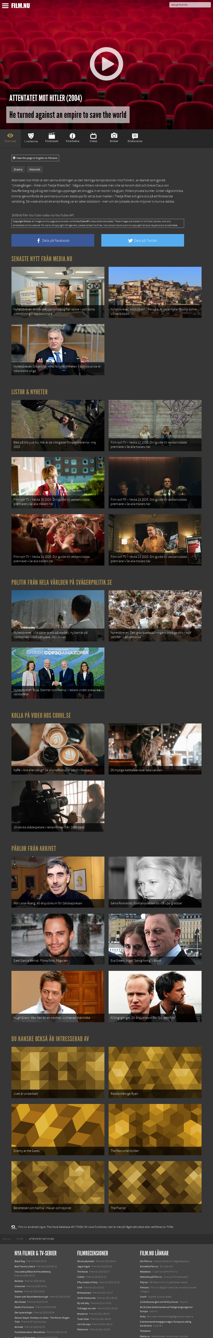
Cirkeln (81, 1250)
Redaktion (145, 1245)
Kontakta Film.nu (149, 1239)
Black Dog (20, 1234)
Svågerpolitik (147, 1318)
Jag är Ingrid (83, 1239)
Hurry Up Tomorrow (25, 1310)
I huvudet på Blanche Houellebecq (33, 1245)
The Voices (82, 1245)
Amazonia (82, 1286)
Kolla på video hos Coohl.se (41, 703)
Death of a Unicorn (24, 1280)
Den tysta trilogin (23, 1285)
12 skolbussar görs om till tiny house (159, 1275)
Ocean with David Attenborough (31, 1269)
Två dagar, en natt (86, 1281)
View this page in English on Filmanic (35, 158)
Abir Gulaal (20, 1275)
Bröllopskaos (84, 1265)
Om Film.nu (146, 1234)
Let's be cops (84, 1297)
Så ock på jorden (85, 1234)
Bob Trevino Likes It (25, 1239)
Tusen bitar (83, 1292)
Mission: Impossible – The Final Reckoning (37, 1315)
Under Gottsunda (86, 1271)
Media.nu (145, 1309)
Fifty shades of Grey (87, 1255)
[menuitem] (7, 1212)
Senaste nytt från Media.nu (41, 259)
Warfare (19, 1264)
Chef (79, 1260)
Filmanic (144, 1260)
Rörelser (19, 1254)
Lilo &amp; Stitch (23, 1325)
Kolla (142, 1289)
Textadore (145, 1304)
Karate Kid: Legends (25, 1330)
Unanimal (20, 1259)
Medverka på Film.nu (151, 1250)
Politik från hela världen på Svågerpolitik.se (61, 573)
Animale (19, 1300)
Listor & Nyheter (29, 388)
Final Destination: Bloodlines (30, 1305)
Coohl (143, 1269)
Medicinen (82, 1302)
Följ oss (144, 1255)
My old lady (83, 1276)
